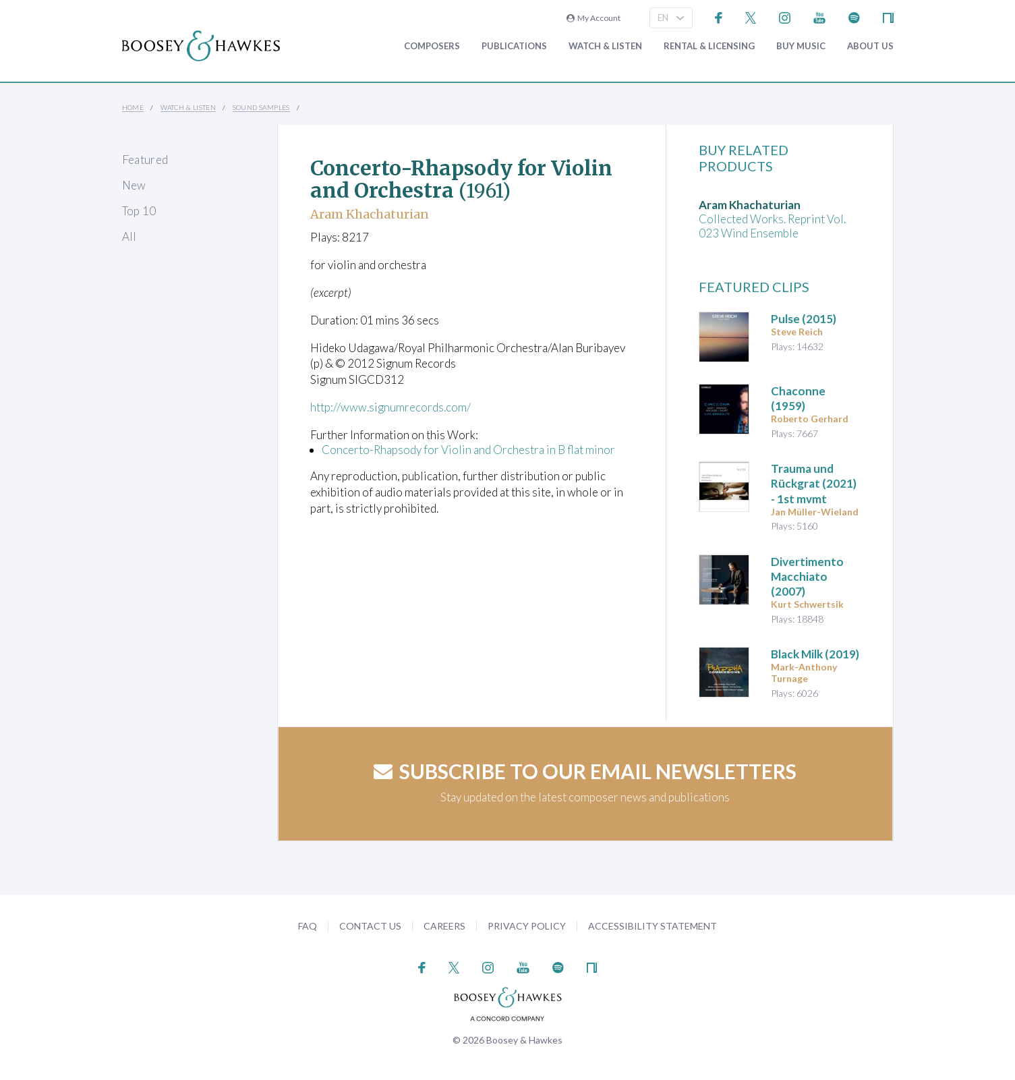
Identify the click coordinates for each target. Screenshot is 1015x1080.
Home (133, 107)
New (134, 185)
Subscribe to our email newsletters (585, 771)
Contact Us (370, 926)
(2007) (807, 576)
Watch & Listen (605, 46)
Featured (145, 159)
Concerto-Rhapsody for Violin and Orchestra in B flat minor (468, 450)
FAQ (307, 926)
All (129, 236)
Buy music (800, 46)
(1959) (798, 398)
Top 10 (139, 211)
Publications (514, 46)
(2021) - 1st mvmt (814, 483)
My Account (593, 18)
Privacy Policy (527, 926)
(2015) (803, 319)
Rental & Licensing (709, 46)
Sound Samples (261, 107)
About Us (870, 46)
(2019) (815, 654)
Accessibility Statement (652, 926)
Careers (444, 926)
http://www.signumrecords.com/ (390, 407)
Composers (432, 46)
